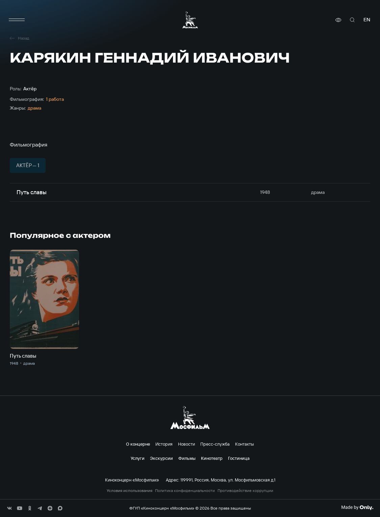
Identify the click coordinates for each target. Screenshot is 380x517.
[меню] (16, 20)
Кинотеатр (212, 458)
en (366, 20)
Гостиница (239, 458)
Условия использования (129, 490)
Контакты (244, 444)
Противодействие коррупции (245, 490)
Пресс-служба (215, 444)
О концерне (138, 444)
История (164, 444)
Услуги (138, 458)
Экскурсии (161, 458)
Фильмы (187, 458)
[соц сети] (9, 508)
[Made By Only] (357, 507)
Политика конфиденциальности (185, 490)
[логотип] (190, 19)
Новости (186, 444)
